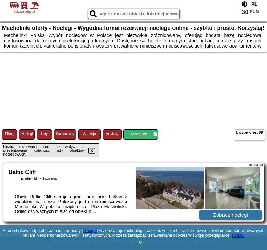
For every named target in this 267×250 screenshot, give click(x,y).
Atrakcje (89, 134)
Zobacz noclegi (230, 215)
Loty (44, 134)
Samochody (65, 134)
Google (90, 230)
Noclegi (27, 134)
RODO (238, 235)
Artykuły (112, 134)
